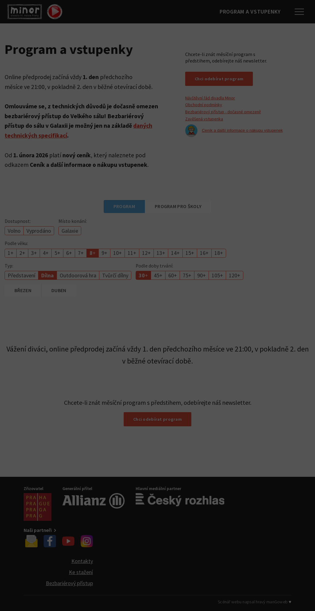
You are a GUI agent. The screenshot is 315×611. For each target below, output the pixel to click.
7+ (81, 252)
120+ (234, 275)
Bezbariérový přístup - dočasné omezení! (223, 112)
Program (124, 206)
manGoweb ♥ (278, 602)
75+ (187, 275)
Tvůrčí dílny (115, 275)
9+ (104, 252)
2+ (22, 252)
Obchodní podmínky (203, 104)
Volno (14, 230)
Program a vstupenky (248, 11)
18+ (218, 252)
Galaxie (70, 230)
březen (22, 290)
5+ (57, 252)
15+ (189, 252)
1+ (11, 252)
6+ (69, 252)
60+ (172, 275)
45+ (158, 275)
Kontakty (82, 561)
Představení (21, 275)
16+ (204, 252)
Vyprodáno (38, 230)
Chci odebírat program (219, 79)
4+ (46, 252)
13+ (161, 252)
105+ (217, 275)
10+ (117, 252)
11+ (132, 252)
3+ (34, 252)
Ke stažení (81, 572)
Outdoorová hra (78, 275)
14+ (175, 252)
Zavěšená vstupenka (204, 119)
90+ (201, 275)
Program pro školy (178, 206)
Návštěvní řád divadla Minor (210, 98)
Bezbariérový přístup (69, 583)
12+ (146, 252)
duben (58, 290)
